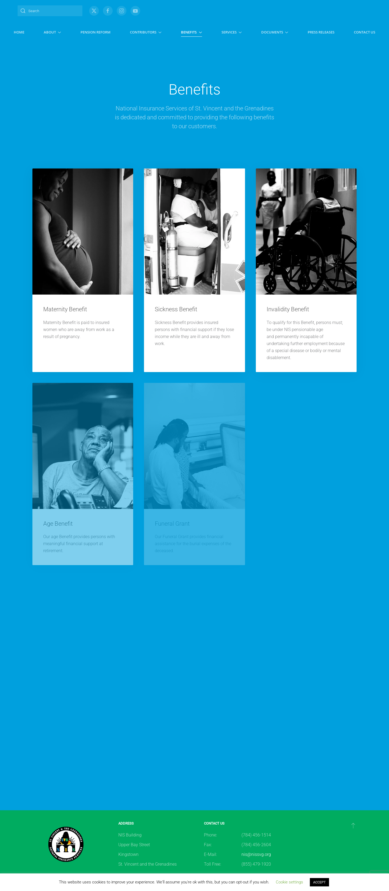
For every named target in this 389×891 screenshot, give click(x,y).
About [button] (52, 32)
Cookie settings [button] (289, 882)
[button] (353, 825)
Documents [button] (274, 32)
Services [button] (232, 32)
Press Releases (321, 32)
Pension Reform (95, 32)
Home (19, 32)
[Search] (50, 10)
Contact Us (364, 32)
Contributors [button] (146, 32)
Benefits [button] (191, 32)
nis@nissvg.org (256, 854)
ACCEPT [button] (319, 882)
